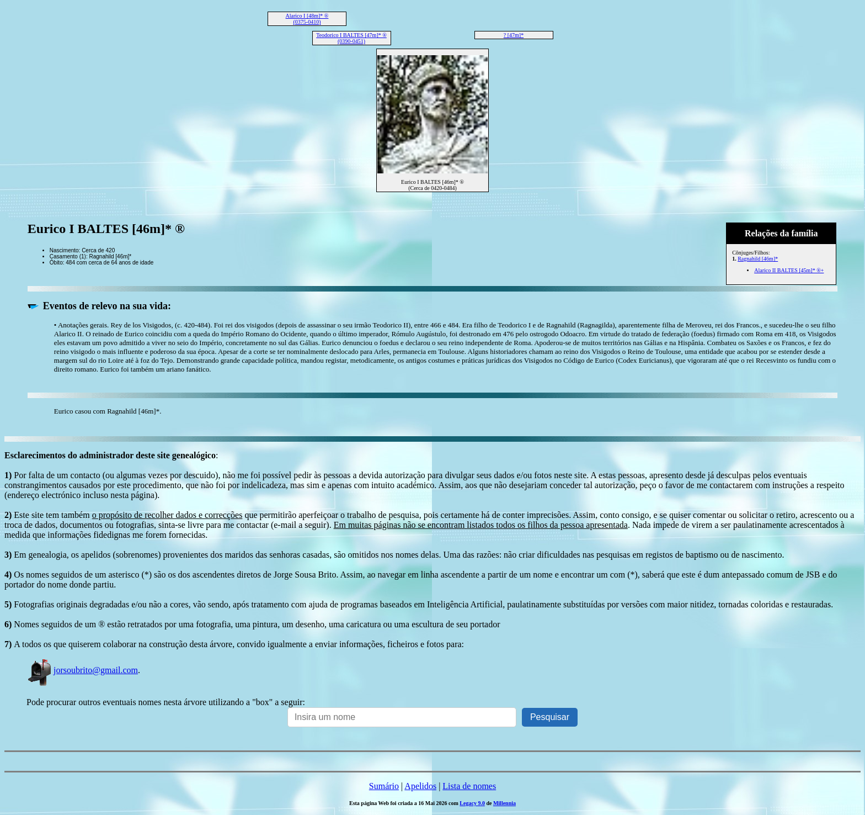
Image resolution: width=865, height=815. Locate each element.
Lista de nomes (469, 786)
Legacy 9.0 (472, 803)
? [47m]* (514, 35)
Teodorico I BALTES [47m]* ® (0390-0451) (351, 38)
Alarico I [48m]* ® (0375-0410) (307, 19)
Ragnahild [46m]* (758, 259)
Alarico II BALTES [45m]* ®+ (789, 270)
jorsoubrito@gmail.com (82, 670)
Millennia (504, 803)
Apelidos (420, 786)
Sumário (384, 786)
